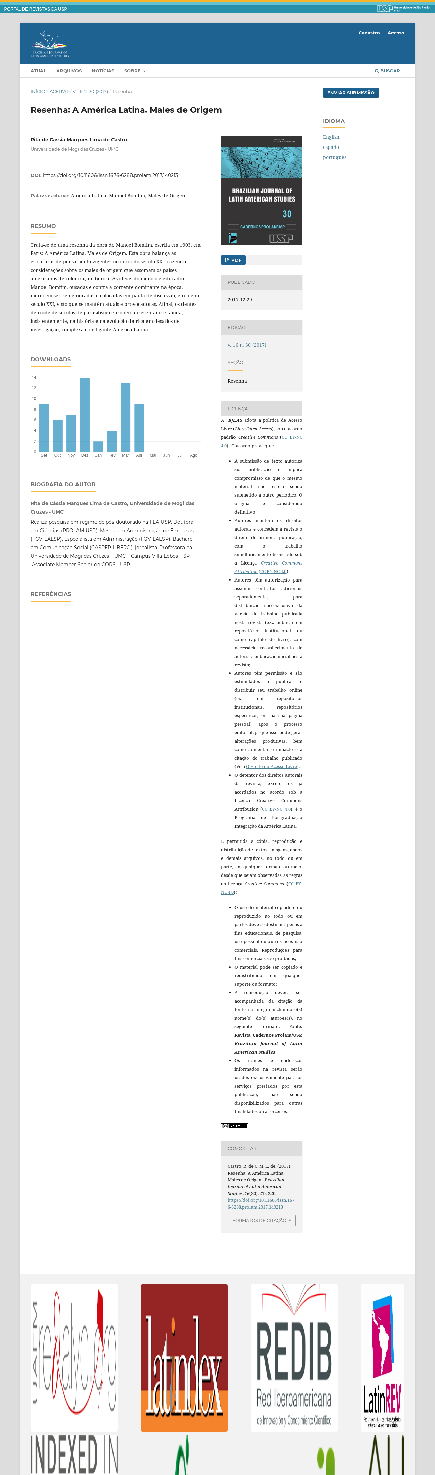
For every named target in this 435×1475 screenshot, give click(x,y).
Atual (38, 70)
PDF (235, 260)
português (334, 157)
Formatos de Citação (259, 1220)
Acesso (396, 32)
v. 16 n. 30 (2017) (90, 91)
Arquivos (69, 70)
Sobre (133, 70)
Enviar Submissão (351, 93)
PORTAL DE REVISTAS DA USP (35, 9)
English (331, 137)
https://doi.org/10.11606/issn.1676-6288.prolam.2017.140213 (110, 175)
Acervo (59, 91)
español (332, 147)
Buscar (387, 70)
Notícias (103, 70)
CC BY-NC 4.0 (273, 571)
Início (38, 91)
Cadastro (369, 32)
